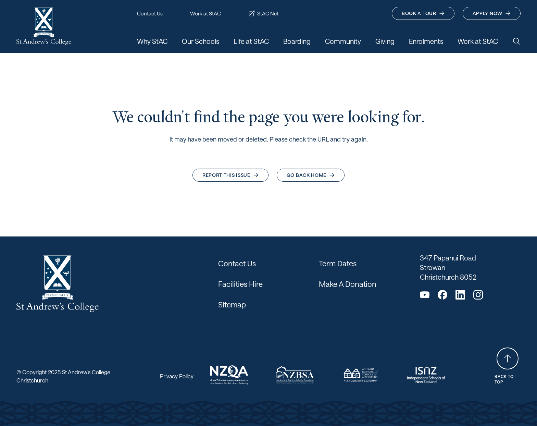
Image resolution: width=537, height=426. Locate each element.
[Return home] (43, 26)
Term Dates (338, 263)
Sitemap (232, 304)
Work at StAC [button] (205, 13)
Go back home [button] (311, 175)
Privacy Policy (176, 376)
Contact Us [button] (150, 13)
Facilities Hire (240, 283)
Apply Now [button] (492, 13)
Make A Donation (347, 283)
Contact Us (237, 263)
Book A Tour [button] (423, 13)
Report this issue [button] (230, 175)
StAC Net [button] (263, 13)
